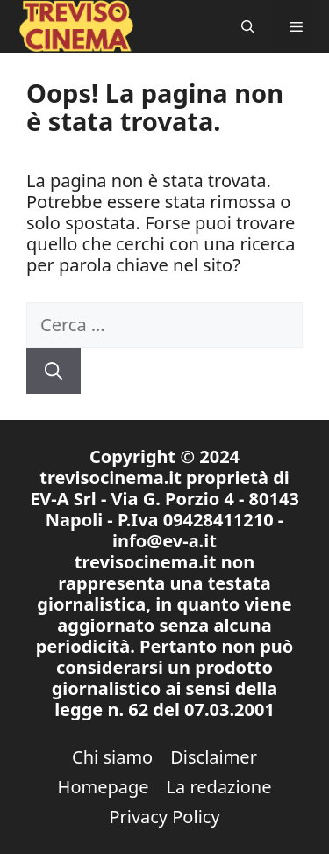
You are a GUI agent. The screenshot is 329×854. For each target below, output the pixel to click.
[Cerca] (53, 371)
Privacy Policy (164, 817)
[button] (248, 26)
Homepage (103, 787)
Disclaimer (213, 757)
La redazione (219, 787)
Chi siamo (112, 757)
